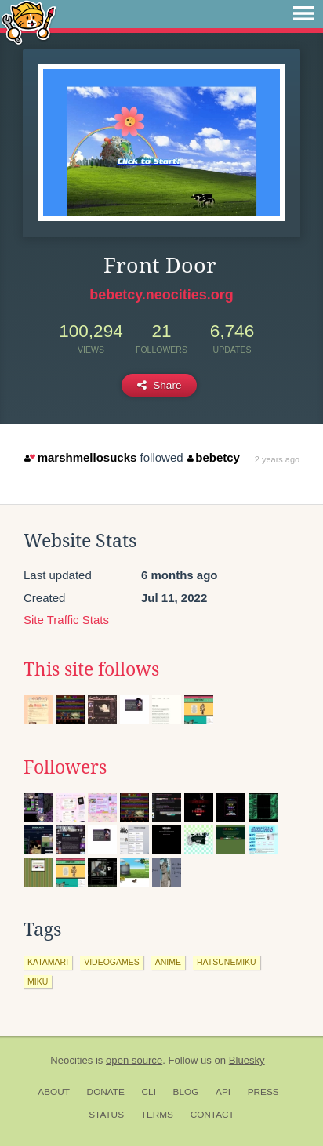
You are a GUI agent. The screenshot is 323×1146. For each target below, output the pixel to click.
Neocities (71, 1060)
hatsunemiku (226, 961)
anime (168, 961)
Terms (157, 1114)
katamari (47, 961)
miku (37, 981)
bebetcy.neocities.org (161, 295)
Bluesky (247, 1060)
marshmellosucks (80, 457)
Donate (106, 1091)
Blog (186, 1091)
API (223, 1091)
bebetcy (213, 457)
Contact (212, 1114)
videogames (112, 961)
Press (263, 1091)
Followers (65, 767)
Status (106, 1114)
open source (134, 1060)
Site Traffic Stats (66, 619)
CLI (149, 1091)
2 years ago (277, 459)
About (54, 1091)
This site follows (91, 669)
